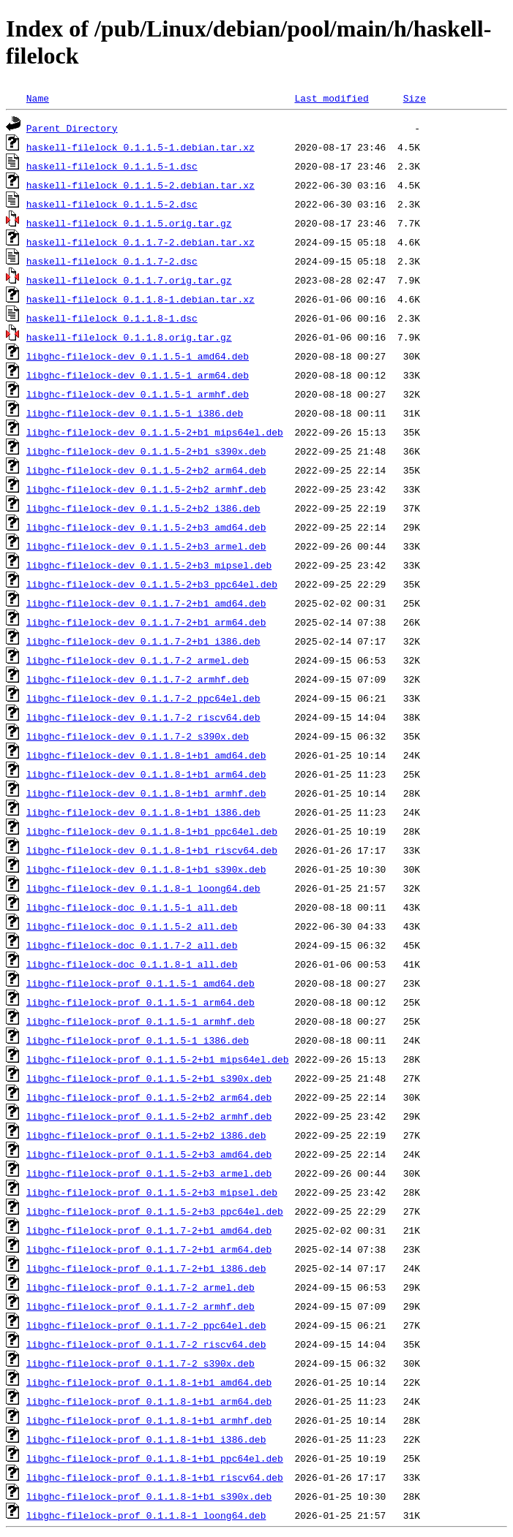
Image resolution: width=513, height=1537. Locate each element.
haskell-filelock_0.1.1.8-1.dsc (112, 318)
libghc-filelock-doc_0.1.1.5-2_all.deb (132, 926)
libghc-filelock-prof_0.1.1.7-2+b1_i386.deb (146, 1268)
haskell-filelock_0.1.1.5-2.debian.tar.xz (140, 184)
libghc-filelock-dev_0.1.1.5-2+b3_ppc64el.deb (151, 584)
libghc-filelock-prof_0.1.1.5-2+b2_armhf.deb (149, 1116)
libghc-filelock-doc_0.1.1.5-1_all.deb (132, 907)
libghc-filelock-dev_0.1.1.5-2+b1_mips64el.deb (154, 432)
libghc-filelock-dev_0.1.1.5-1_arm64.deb (137, 375)
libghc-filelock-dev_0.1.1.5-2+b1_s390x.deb (146, 451)
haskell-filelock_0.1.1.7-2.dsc (112, 260)
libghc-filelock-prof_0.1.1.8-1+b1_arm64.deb (149, 1401)
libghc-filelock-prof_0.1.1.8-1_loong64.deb (146, 1515)
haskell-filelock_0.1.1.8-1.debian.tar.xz (140, 298)
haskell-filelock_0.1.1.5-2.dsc (112, 203)
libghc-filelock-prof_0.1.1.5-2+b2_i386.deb (146, 1135)
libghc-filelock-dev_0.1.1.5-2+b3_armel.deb (146, 546)
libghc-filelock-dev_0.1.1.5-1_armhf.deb (137, 394)
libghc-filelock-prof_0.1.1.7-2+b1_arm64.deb (149, 1249)
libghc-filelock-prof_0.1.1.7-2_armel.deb (140, 1287)
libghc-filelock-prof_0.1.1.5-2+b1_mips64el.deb (157, 1059)
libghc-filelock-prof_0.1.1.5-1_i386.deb (137, 1040)
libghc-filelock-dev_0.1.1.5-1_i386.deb (134, 413)
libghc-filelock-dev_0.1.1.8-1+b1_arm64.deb (146, 774)
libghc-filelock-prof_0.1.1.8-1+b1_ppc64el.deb (154, 1458)
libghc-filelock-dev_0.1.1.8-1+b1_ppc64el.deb (151, 831)
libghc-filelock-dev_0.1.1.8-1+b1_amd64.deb (146, 755)
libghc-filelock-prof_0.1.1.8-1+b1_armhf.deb (149, 1420)
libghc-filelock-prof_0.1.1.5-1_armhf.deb (140, 1021)
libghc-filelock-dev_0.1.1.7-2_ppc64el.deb (143, 698)
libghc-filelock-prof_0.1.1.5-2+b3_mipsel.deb (151, 1192)
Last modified (331, 98)
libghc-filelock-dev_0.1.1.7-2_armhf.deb (137, 679)
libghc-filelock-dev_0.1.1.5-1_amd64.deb (137, 356)
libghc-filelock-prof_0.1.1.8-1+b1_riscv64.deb (154, 1477)
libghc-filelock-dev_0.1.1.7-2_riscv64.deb (143, 717)
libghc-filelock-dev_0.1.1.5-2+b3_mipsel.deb (149, 565)
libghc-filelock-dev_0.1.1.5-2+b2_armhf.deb (146, 489)
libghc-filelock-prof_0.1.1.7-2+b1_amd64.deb (149, 1230)
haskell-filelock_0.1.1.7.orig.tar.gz (129, 279)
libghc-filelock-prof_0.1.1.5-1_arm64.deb (140, 1002)
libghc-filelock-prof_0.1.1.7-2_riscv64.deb (146, 1344)
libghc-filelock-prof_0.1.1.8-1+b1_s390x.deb (149, 1496)
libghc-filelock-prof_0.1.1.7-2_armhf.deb (140, 1306)
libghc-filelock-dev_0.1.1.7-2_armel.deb (137, 660)
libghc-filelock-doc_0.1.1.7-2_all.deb (132, 945)
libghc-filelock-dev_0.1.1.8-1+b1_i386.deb (143, 812)
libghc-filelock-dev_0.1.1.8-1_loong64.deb (143, 888)
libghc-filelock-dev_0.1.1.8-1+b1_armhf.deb (146, 793)
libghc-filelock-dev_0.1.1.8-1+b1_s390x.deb (146, 869)
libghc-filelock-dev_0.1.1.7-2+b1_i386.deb (143, 641)
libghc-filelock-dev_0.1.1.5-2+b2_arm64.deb (146, 470)
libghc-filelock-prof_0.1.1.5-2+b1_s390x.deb (149, 1078)
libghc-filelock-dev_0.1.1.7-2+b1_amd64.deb (146, 603)
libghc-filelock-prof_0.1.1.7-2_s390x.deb (140, 1363)
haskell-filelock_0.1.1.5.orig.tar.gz (129, 222)
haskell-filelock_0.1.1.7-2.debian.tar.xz (140, 241)
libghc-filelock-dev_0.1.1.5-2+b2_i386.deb (143, 508)
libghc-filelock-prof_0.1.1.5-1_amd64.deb (140, 983)
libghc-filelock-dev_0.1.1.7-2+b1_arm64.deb (146, 622)
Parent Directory (72, 127)
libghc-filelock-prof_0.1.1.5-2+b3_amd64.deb (149, 1154)
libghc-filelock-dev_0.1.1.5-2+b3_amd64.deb (146, 527)
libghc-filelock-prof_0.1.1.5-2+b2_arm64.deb (149, 1097)
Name (37, 98)
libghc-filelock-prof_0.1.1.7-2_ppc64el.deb (146, 1325)
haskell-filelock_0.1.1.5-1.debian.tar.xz (140, 146)
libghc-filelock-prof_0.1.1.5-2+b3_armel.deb (149, 1173)
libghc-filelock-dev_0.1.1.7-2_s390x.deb (137, 736)
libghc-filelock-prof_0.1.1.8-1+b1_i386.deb (146, 1439)
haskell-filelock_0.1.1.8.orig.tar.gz (129, 337)
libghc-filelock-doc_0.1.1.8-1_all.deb (132, 964)
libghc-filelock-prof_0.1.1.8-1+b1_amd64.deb (149, 1382)
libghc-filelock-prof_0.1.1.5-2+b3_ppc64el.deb (154, 1211)
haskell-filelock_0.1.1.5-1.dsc (112, 165)
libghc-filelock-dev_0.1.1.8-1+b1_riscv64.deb (151, 850)
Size (414, 98)
